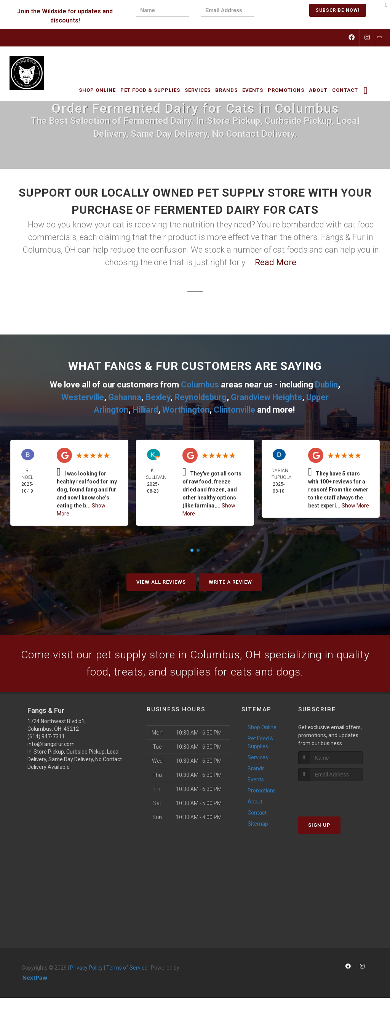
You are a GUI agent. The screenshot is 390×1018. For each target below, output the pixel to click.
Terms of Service (126, 970)
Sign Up (319, 827)
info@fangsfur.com (51, 746)
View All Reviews (161, 582)
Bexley (157, 397)
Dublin (326, 384)
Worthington (185, 410)
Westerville (82, 397)
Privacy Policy (86, 970)
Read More (275, 262)
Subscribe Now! (338, 10)
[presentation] (292, 11)
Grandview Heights (266, 397)
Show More (355, 506)
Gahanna (124, 397)
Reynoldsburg (200, 397)
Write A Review (230, 582)
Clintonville (234, 410)
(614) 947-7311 (46, 739)
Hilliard (145, 410)
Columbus (200, 384)
